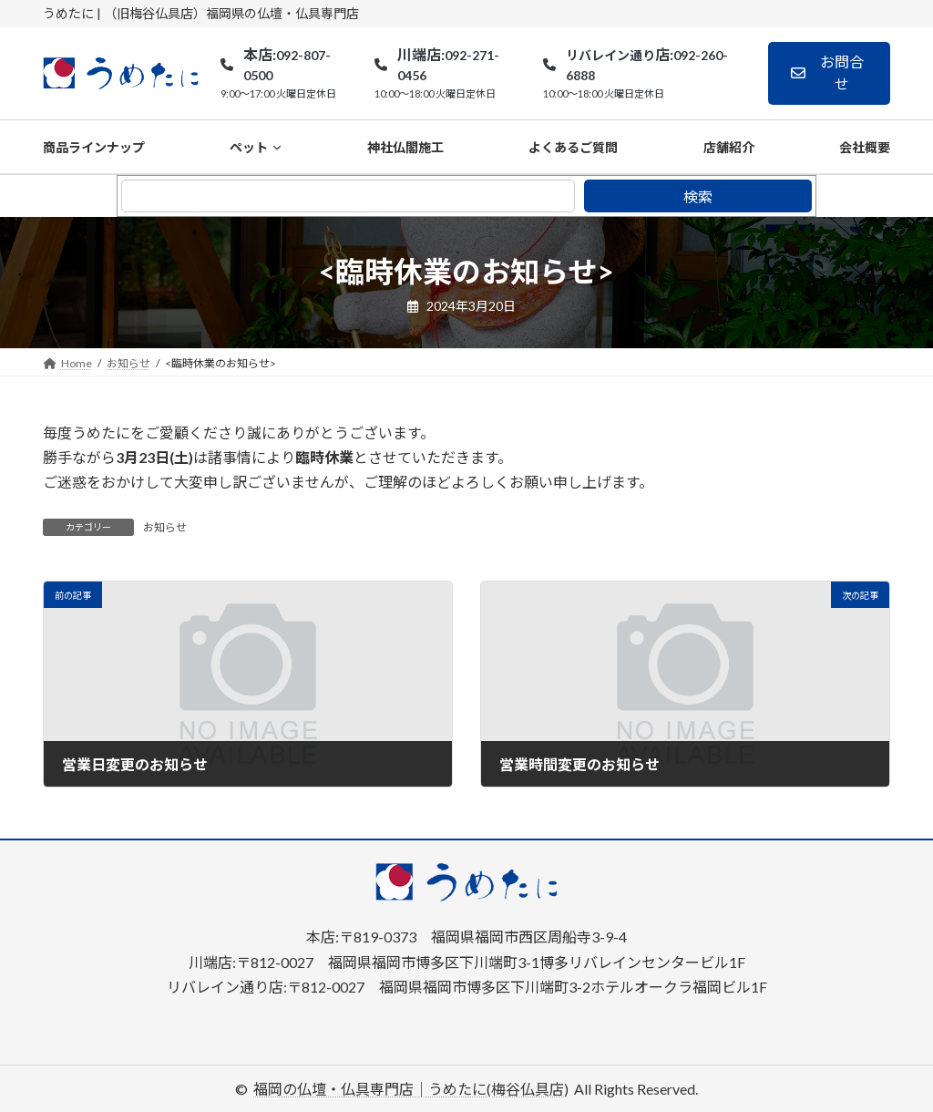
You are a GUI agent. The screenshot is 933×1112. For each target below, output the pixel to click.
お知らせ (165, 527)
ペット (249, 147)
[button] (829, 73)
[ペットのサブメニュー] (277, 146)
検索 (698, 196)
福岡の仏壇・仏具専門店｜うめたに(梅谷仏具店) (411, 1088)
